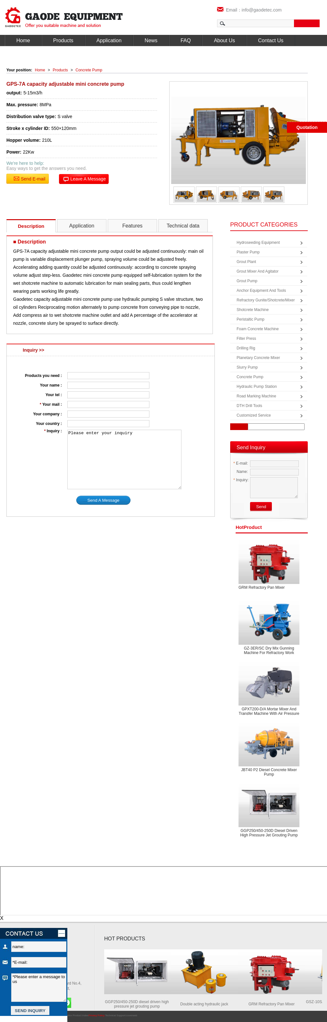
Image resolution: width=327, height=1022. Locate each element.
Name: (240, 471)
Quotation (306, 127)
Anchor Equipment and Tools (261, 290)
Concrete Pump (89, 70)
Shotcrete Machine (253, 309)
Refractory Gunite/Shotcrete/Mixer (266, 300)
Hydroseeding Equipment (258, 242)
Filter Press (246, 338)
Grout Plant (246, 261)
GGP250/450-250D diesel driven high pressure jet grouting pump (269, 832)
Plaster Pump (248, 252)
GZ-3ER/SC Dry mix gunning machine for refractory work (269, 650)
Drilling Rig (246, 348)
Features (132, 225)
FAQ (185, 40)
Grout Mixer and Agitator (258, 271)
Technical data (183, 225)
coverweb (131, 1015)
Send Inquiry (251, 447)
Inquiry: (240, 480)
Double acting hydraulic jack (206, 1004)
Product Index (80, 1015)
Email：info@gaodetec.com (249, 9)
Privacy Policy (96, 1015)
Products (63, 40)
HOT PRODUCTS (124, 938)
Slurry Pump (247, 367)
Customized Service (254, 415)
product (249, 527)
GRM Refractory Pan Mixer (262, 587)
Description (31, 226)
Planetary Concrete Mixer (258, 357)
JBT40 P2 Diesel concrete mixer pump (269, 772)
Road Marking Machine (256, 396)
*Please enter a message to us (38, 987)
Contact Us (270, 40)
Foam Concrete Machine (258, 329)
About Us (224, 40)
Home (23, 40)
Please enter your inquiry (124, 459)
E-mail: (240, 463)
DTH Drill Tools (249, 405)
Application (109, 40)
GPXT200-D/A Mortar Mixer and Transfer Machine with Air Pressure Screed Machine (269, 713)
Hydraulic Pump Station (257, 386)
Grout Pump (247, 281)
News (151, 40)
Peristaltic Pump (250, 319)
